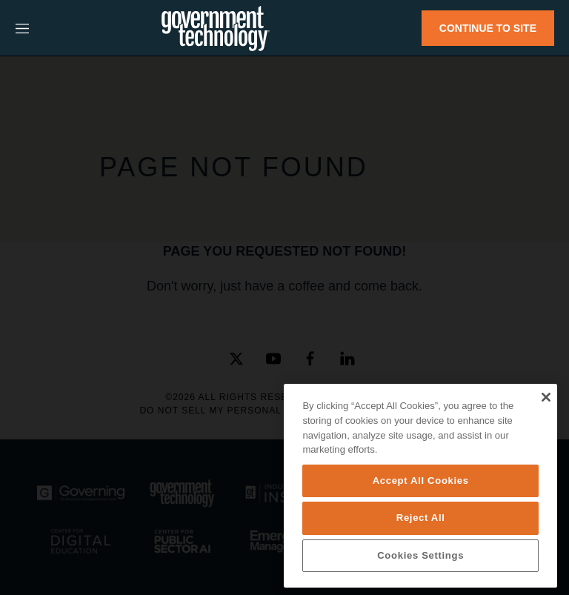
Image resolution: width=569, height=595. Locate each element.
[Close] (545, 397)
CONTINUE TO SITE (487, 28)
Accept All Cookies (421, 480)
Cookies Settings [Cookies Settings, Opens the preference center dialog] (420, 555)
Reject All (420, 517)
